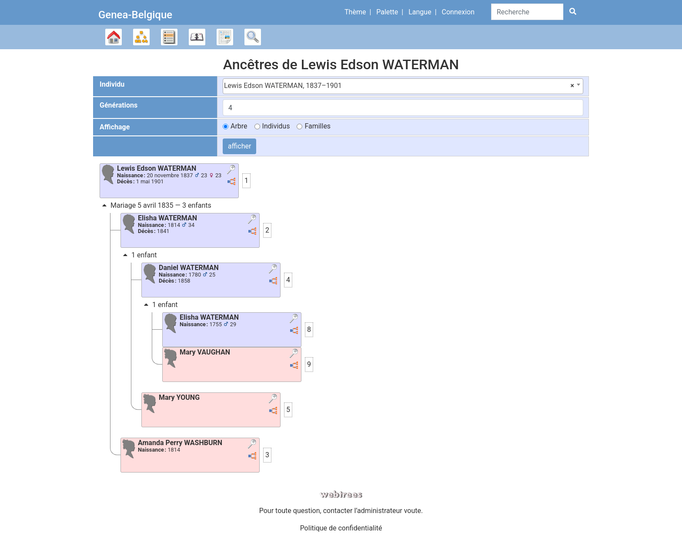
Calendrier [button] (197, 37)
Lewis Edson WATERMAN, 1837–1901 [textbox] (399, 86)
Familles (317, 126)
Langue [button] (419, 12)
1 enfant (139, 255)
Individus (276, 126)
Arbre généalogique (113, 37)
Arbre (239, 126)
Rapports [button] (225, 37)
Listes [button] (169, 37)
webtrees (341, 494)
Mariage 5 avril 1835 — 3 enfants (155, 205)
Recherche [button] (252, 37)
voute (412, 511)
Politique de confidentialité (341, 528)
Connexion (458, 12)
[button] (232, 170)
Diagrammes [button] (141, 37)
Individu (112, 84)
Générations (118, 105)
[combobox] (403, 86)
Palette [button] (387, 12)
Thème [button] (355, 12)
